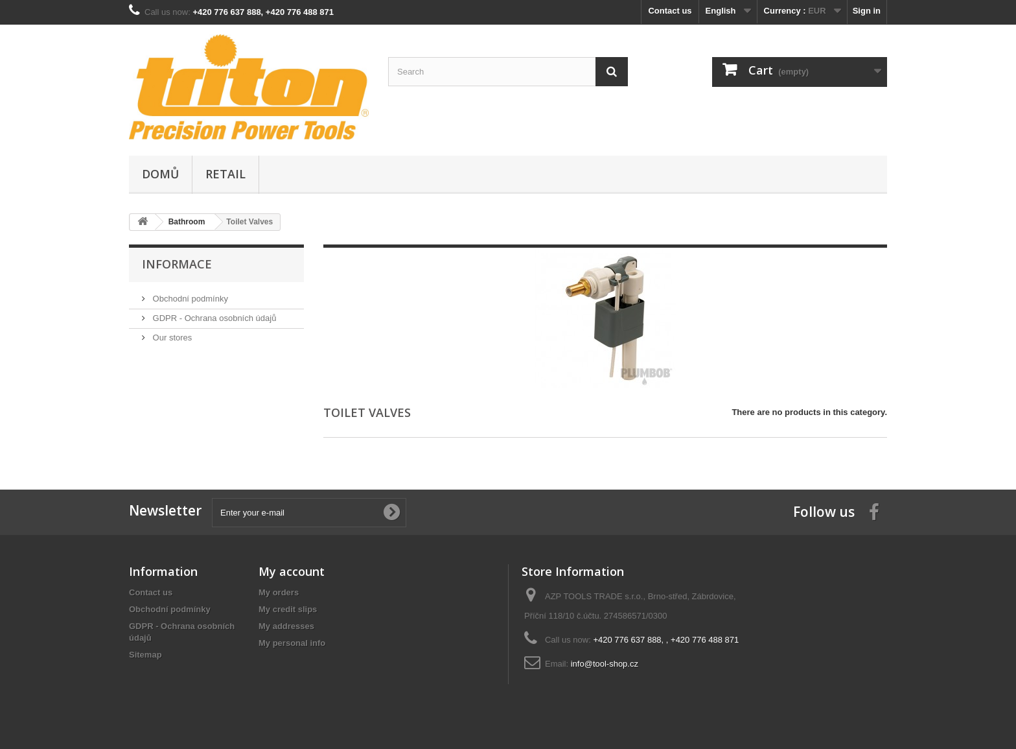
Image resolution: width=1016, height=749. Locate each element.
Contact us (669, 11)
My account (292, 571)
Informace (177, 264)
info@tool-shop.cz (604, 664)
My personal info (292, 643)
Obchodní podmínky (189, 298)
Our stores (171, 337)
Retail (225, 174)
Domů (160, 174)
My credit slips (288, 609)
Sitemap (145, 655)
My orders (279, 592)
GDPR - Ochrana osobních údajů (213, 318)
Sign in (867, 11)
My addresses (286, 626)
